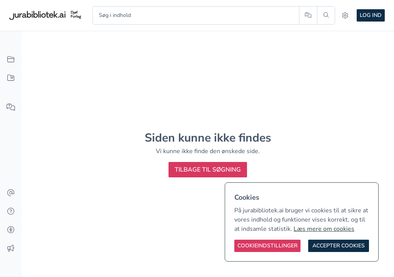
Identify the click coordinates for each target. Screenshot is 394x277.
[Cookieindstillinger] (267, 246)
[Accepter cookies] (338, 246)
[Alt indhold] (10, 60)
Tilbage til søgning (208, 169)
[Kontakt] (10, 193)
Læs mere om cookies (324, 229)
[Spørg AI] (308, 15)
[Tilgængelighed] (10, 230)
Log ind (371, 15)
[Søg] (326, 15)
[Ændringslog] (10, 248)
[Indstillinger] (345, 15)
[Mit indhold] (10, 78)
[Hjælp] (10, 212)
